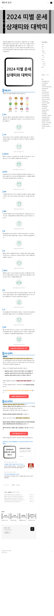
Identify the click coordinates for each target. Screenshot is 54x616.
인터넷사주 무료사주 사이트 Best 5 (11, 561)
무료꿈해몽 (44, 126)
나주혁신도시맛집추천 (46, 140)
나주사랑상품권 (45, 124)
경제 (43, 101)
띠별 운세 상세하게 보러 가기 (19, 389)
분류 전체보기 (44, 83)
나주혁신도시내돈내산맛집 (47, 128)
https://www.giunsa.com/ (9, 522)
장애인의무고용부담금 (46, 167)
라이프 (5, 552)
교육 (43, 96)
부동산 (43, 103)
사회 (43, 88)
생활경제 (44, 104)
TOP (51, 611)
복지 (43, 90)
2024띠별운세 (44, 155)
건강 (43, 86)
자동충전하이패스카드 (46, 162)
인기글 (47, 116)
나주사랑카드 (44, 149)
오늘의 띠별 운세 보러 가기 (18, 456)
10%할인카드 (44, 157)
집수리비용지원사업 (45, 137)
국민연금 (43, 164)
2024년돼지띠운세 (45, 166)
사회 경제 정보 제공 (8, 590)
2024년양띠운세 (45, 130)
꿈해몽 (48, 144)
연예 (43, 108)
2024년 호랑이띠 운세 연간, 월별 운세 (12, 554)
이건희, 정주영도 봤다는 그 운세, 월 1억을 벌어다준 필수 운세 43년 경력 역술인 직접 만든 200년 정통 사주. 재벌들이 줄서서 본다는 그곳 (14, 527)
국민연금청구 (44, 153)
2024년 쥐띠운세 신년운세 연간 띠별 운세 (13, 558)
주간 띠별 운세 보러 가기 (19, 493)
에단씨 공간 (6, 3)
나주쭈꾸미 (44, 131)
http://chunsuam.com (8, 532)
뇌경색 (43, 169)
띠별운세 (49, 157)
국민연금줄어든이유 (45, 122)
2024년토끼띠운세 (45, 151)
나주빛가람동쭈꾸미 (45, 133)
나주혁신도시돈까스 (45, 135)
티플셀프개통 (44, 146)
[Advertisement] (19, 210)
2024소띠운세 (48, 164)
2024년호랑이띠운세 (45, 160)
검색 (48, 3)
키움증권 (44, 106)
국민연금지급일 (45, 142)
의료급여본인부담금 (45, 158)
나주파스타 (44, 144)
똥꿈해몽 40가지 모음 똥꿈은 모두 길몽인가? (14, 560)
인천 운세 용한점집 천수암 (11, 534)
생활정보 (10, 552)
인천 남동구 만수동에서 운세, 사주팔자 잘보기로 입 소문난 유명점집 (18, 537)
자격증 (43, 98)
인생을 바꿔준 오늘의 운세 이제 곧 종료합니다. (14, 524)
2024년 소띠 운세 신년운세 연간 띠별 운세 (13, 556)
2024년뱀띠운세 (45, 148)
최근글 (43, 116)
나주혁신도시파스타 (45, 139)
